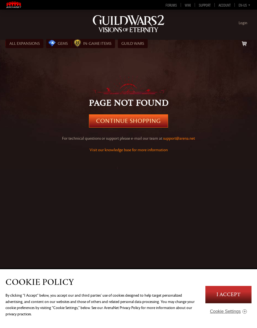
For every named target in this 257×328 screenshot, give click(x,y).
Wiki (188, 5)
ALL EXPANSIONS (24, 43)
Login (243, 23)
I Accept (228, 294)
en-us (243, 5)
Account (225, 5)
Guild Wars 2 (128, 24)
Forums (171, 5)
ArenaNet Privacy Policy (122, 307)
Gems (63, 43)
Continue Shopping (128, 121)
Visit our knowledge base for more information (129, 150)
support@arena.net (179, 138)
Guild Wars (132, 43)
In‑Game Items (97, 43)
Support (205, 5)
